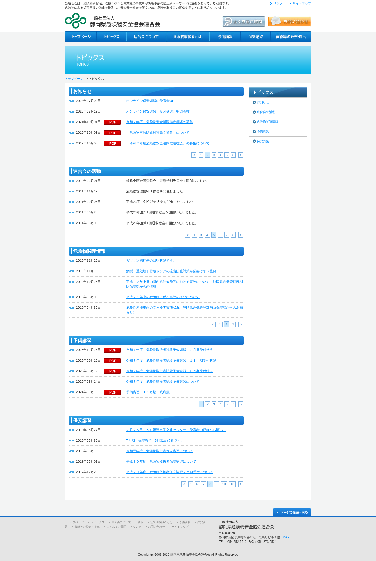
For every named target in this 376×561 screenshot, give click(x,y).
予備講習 (263, 131)
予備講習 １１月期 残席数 (148, 392)
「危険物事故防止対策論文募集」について (158, 132)
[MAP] (286, 537)
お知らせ (263, 102)
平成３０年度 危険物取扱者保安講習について (161, 461)
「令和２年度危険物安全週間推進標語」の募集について (168, 143)
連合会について (121, 522)
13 (232, 484)
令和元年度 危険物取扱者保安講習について (159, 451)
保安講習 (263, 141)
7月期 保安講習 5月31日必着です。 (155, 440)
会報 (140, 522)
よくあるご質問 (116, 526)
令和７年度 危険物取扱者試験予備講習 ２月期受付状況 (169, 350)
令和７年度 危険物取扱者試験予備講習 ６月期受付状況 (169, 371)
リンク (278, 3)
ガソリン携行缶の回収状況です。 (151, 261)
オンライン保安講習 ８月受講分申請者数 (158, 111)
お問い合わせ (156, 526)
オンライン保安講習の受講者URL (151, 101)
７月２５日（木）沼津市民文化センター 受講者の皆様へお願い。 (176, 430)
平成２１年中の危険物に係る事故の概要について (163, 297)
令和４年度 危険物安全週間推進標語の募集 (159, 122)
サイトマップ (302, 3)
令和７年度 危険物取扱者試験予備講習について (163, 382)
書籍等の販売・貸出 (87, 526)
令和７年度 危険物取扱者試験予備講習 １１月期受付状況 (171, 360)
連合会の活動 (266, 112)
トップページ (74, 78)
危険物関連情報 (267, 122)
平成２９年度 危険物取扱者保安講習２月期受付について (169, 472)
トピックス (98, 522)
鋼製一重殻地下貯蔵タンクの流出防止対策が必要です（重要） (173, 271)
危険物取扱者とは (161, 522)
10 (224, 484)
